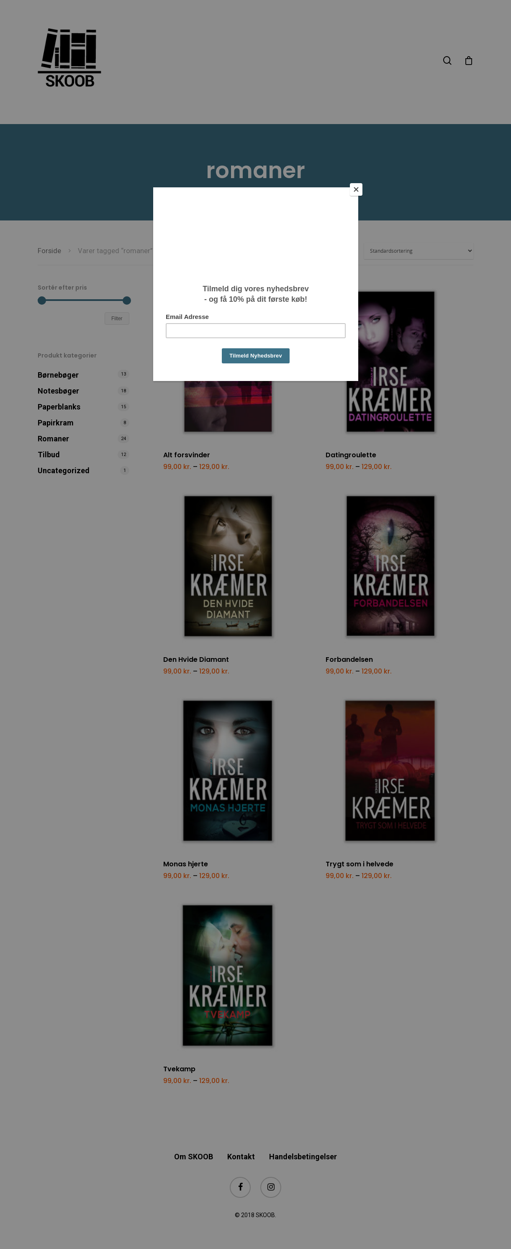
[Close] (356, 189)
